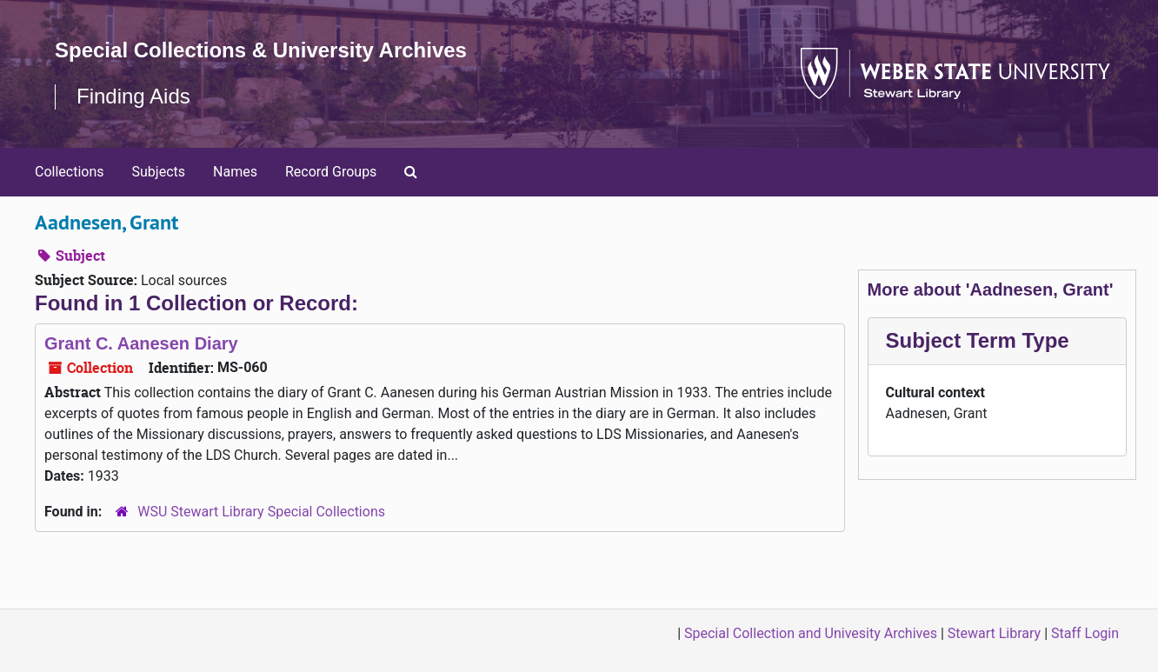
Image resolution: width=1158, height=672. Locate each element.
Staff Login (1085, 633)
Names (235, 171)
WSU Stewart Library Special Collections (261, 511)
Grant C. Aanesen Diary (141, 343)
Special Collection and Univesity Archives (810, 633)
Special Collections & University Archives (261, 50)
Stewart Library (994, 633)
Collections (69, 171)
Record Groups (330, 171)
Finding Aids (133, 96)
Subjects (158, 171)
